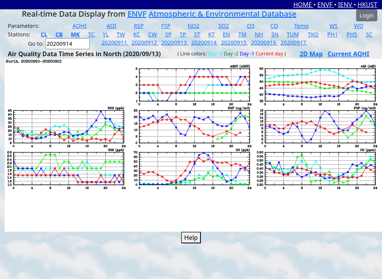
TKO (313, 34)
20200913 (174, 42)
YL (106, 34)
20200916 (264, 42)
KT (211, 34)
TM (242, 34)
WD (358, 25)
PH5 (351, 34)
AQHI (79, 25)
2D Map (311, 54)
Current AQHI (349, 54)
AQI (111, 25)
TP (183, 34)
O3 (250, 25)
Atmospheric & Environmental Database (222, 14)
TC (91, 34)
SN (275, 34)
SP (168, 34)
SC (369, 34)
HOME (303, 4)
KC (136, 34)
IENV (345, 4)
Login (367, 15)
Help (191, 237)
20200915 (234, 42)
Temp (301, 25)
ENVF (325, 4)
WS (333, 25)
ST (197, 34)
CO (274, 25)
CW (152, 34)
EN (226, 34)
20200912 (145, 42)
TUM (293, 34)
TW (121, 34)
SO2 (223, 25)
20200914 (204, 42)
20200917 (294, 42)
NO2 (193, 25)
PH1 (332, 34)
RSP (139, 25)
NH (259, 34)
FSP (165, 25)
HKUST (367, 4)
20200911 (115, 42)
